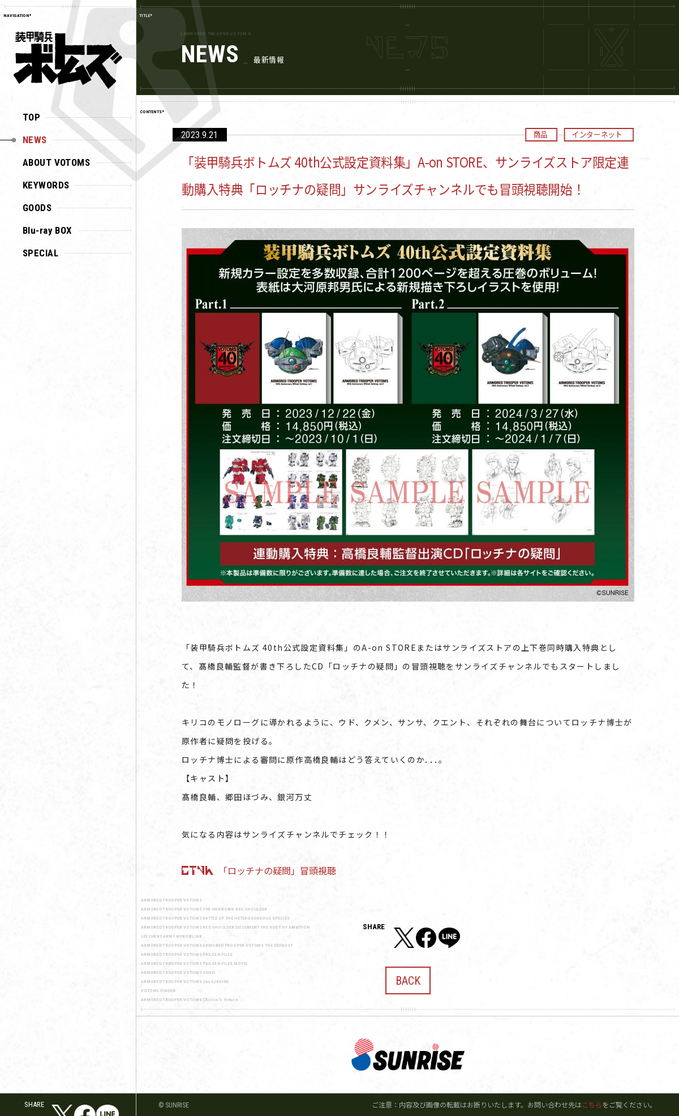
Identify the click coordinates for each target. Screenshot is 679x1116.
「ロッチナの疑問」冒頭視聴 (277, 870)
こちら (592, 1104)
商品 (540, 134)
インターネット (597, 134)
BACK (408, 976)
